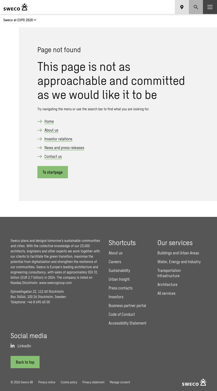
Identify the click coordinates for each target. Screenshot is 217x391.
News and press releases (64, 147)
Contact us (53, 156)
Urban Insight (119, 279)
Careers (115, 261)
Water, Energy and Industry (179, 261)
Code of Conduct (122, 314)
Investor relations (58, 138)
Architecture (167, 284)
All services (166, 293)
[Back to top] (25, 362)
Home (49, 121)
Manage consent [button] (120, 382)
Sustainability (119, 270)
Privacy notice (46, 382)
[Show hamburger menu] (210, 7)
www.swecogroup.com (55, 282)
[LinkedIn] (21, 345)
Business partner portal (127, 305)
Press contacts (121, 288)
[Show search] (196, 7)
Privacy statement (93, 382)
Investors (116, 296)
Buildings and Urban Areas (178, 252)
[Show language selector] (182, 7)
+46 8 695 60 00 (38, 302)
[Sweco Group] (16, 7)
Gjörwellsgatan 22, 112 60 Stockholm (37, 291)
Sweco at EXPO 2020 (18, 20)
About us (51, 130)
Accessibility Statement (127, 323)
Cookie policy (69, 382)
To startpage (53, 172)
